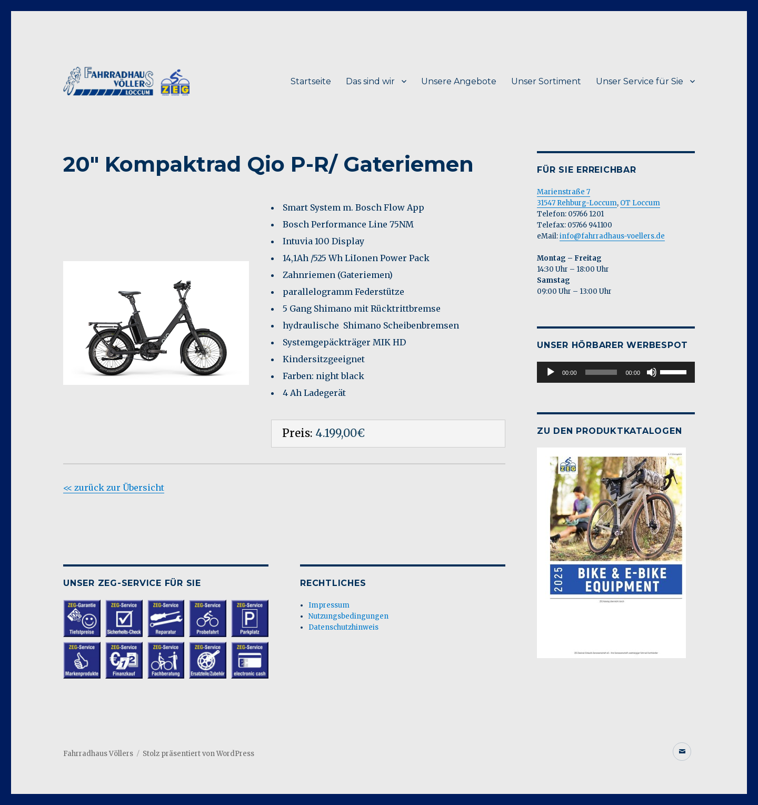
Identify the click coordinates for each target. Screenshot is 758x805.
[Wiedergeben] (550, 372)
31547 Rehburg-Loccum (577, 202)
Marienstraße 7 (563, 191)
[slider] (601, 372)
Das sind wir (370, 81)
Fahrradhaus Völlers (98, 753)
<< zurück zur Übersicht (113, 487)
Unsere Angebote (458, 81)
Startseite (311, 81)
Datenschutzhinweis (343, 627)
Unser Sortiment (546, 81)
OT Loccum (640, 202)
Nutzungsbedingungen (348, 616)
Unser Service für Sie (639, 81)
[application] (616, 372)
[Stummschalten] (651, 372)
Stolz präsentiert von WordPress (198, 753)
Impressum (329, 605)
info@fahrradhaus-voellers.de (612, 236)
